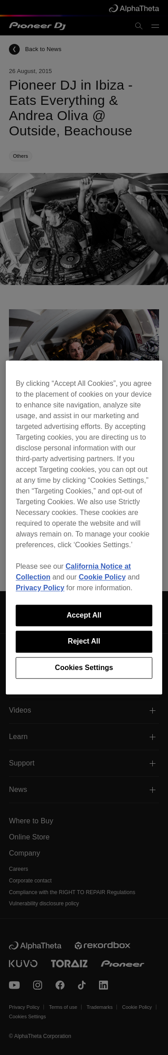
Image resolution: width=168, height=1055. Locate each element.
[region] (84, 527)
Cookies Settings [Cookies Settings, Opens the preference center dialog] (84, 667)
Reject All (84, 641)
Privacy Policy (40, 588)
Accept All (84, 615)
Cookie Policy (102, 577)
